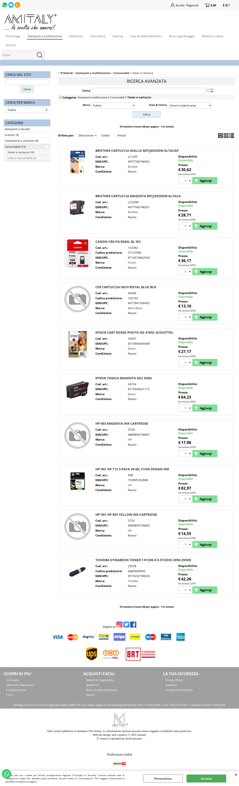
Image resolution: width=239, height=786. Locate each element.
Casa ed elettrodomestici (146, 36)
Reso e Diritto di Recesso (101, 690)
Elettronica (76, 36)
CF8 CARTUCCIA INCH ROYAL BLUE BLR (125, 287)
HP (130, 439)
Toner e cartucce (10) (20, 152)
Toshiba (133, 581)
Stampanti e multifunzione (45, 36)
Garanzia (171, 685)
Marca (86, 105)
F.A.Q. (10, 695)
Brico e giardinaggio (182, 36)
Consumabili (117, 97)
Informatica (97, 36)
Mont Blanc (135, 308)
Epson (132, 348)
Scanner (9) (12, 135)
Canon (132, 262)
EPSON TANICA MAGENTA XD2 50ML (123, 378)
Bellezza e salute (212, 36)
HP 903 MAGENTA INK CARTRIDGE (121, 423)
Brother (133, 166)
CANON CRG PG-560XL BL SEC (118, 241)
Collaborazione (15, 690)
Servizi (90, 695)
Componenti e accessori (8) (21, 140)
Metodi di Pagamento (99, 680)
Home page (13, 36)
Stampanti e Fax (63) (17, 129)
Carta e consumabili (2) (21, 158)
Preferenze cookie (119, 754)
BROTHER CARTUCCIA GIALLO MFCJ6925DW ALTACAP (137, 150)
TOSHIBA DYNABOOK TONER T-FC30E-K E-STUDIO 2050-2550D (143, 560)
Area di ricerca (158, 105)
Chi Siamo (12, 680)
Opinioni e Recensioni (20, 685)
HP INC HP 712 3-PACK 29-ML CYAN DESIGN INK (132, 469)
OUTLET (11, 45)
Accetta (206, 778)
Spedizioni (92, 685)
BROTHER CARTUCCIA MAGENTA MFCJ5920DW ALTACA (138, 196)
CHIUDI (236, 774)
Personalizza (163, 778)
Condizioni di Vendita (179, 690)
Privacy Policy (174, 680)
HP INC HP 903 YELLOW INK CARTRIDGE (126, 514)
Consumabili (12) (15, 146)
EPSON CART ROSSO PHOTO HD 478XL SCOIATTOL (134, 332)
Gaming (118, 36)
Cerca (86, 90)
